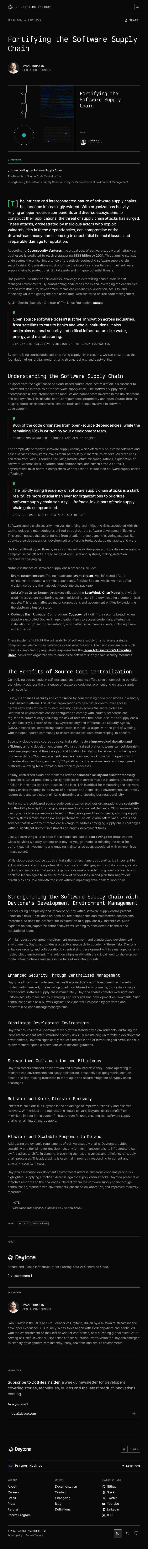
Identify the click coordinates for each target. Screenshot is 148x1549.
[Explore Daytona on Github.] (121, 1486)
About (12, 1486)
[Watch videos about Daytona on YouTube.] (121, 1503)
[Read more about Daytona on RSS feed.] (121, 1515)
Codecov (75, 614)
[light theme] (127, 1533)
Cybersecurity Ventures (44, 250)
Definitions (62, 1509)
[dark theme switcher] (118, 1533)
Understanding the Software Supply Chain (36, 170)
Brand (12, 1498)
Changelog (63, 1498)
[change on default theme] (136, 1533)
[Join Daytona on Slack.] (121, 1492)
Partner (13, 1509)
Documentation (66, 1486)
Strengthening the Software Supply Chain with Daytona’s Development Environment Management (68, 182)
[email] (70, 1413)
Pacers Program (19, 1515)
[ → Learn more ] (20, 1276)
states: (98, 303)
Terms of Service (34, 1535)
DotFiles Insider (36, 7)
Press (11, 1503)
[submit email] (134, 1413)
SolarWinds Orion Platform (104, 592)
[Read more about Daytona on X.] (121, 1498)
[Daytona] (10, 6)
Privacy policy (15, 1535)
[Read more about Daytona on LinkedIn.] (121, 1509)
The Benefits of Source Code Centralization (34, 176)
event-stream (83, 576)
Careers (13, 1492)
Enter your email (18, 1404)
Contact (60, 1492)
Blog (58, 1503)
